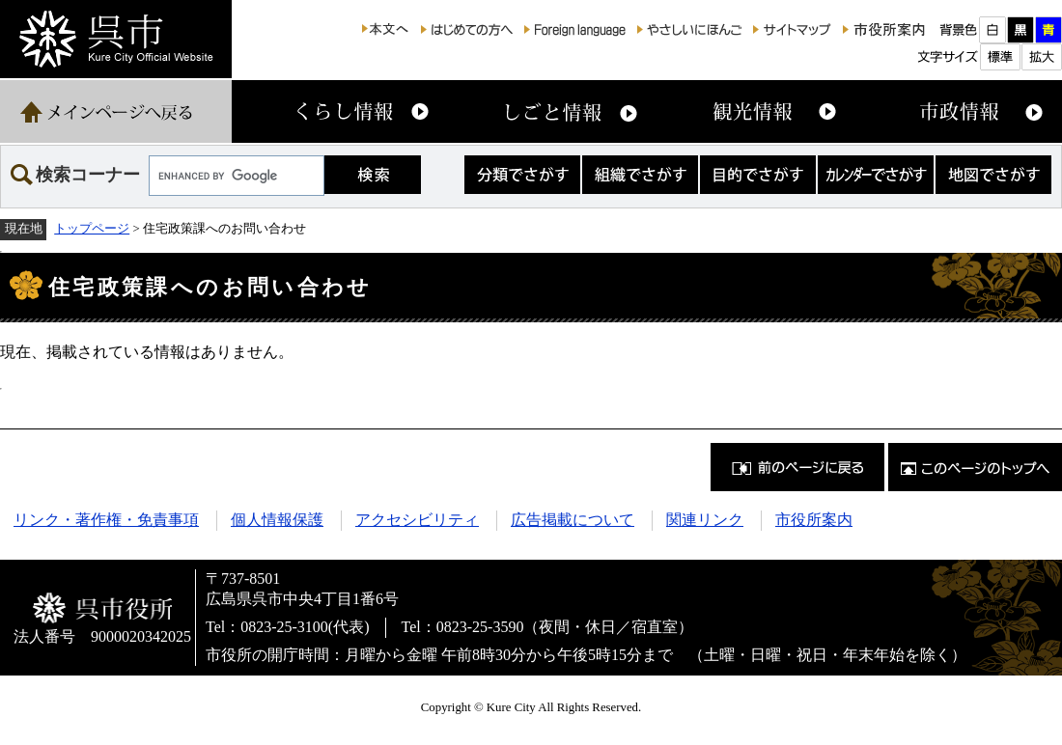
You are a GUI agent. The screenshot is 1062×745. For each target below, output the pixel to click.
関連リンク (704, 519)
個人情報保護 (277, 519)
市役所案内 (813, 519)
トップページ (91, 228)
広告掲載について (572, 519)
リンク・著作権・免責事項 (106, 519)
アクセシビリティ (417, 519)
